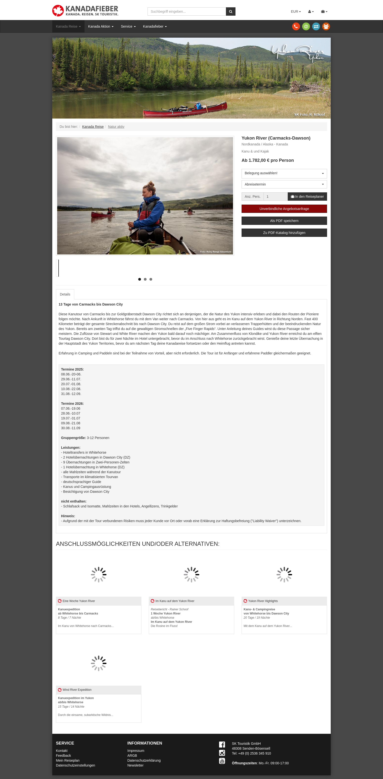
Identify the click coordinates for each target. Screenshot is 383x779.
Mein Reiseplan (68, 760)
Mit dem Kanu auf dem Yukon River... (268, 618)
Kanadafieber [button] (155, 26)
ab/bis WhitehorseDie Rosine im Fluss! (171, 618)
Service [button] (128, 26)
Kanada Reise (68, 26)
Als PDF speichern (284, 221)
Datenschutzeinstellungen (75, 765)
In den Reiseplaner (307, 196)
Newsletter (136, 765)
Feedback (63, 755)
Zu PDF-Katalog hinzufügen (284, 233)
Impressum (136, 751)
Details (65, 294)
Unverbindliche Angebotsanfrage (284, 209)
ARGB (132, 755)
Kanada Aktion (101, 26)
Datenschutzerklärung (144, 760)
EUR (296, 11)
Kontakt (61, 751)
